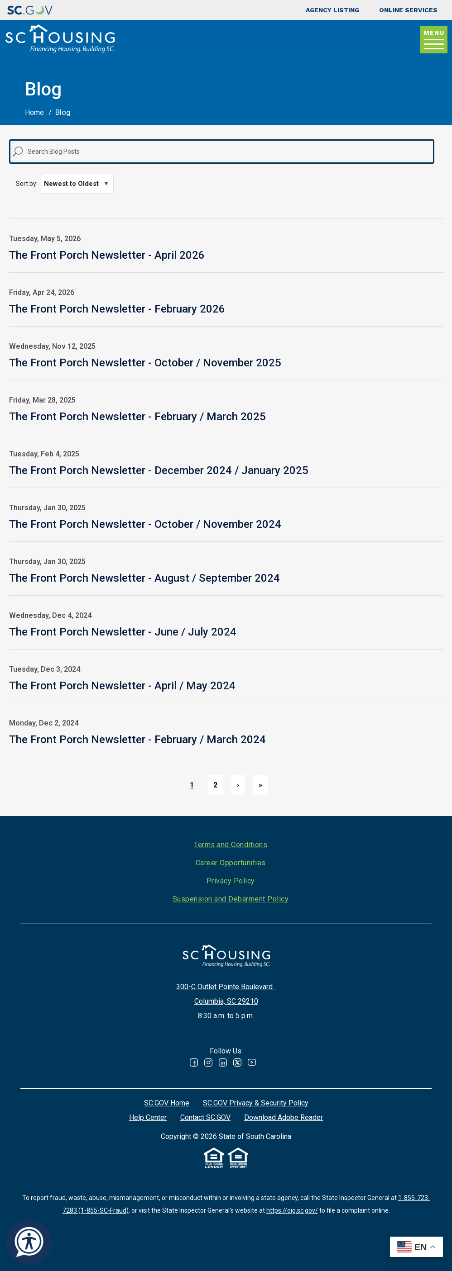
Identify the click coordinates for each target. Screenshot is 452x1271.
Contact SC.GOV (205, 1117)
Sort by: (27, 183)
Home (34, 112)
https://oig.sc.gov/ (292, 1210)
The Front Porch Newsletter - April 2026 (107, 255)
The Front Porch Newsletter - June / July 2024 (122, 632)
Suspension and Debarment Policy (231, 899)
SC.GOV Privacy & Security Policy (255, 1103)
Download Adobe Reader (283, 1117)
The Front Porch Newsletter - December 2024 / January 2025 (158, 470)
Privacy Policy (231, 881)
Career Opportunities (231, 862)
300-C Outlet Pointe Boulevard (226, 986)
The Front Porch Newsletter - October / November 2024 (145, 524)
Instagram (208, 1062)
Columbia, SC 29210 (226, 1001)
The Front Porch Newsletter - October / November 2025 (145, 362)
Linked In (223, 1062)
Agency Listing (332, 10)
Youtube (252, 1062)
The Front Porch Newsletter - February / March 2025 (137, 416)
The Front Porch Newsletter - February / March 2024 (137, 739)
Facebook (194, 1062)
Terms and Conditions (230, 844)
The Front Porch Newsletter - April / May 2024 (122, 685)
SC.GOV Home (166, 1103)
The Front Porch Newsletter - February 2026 (117, 309)
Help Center (148, 1117)
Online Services (408, 10)
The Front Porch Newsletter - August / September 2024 (144, 578)
